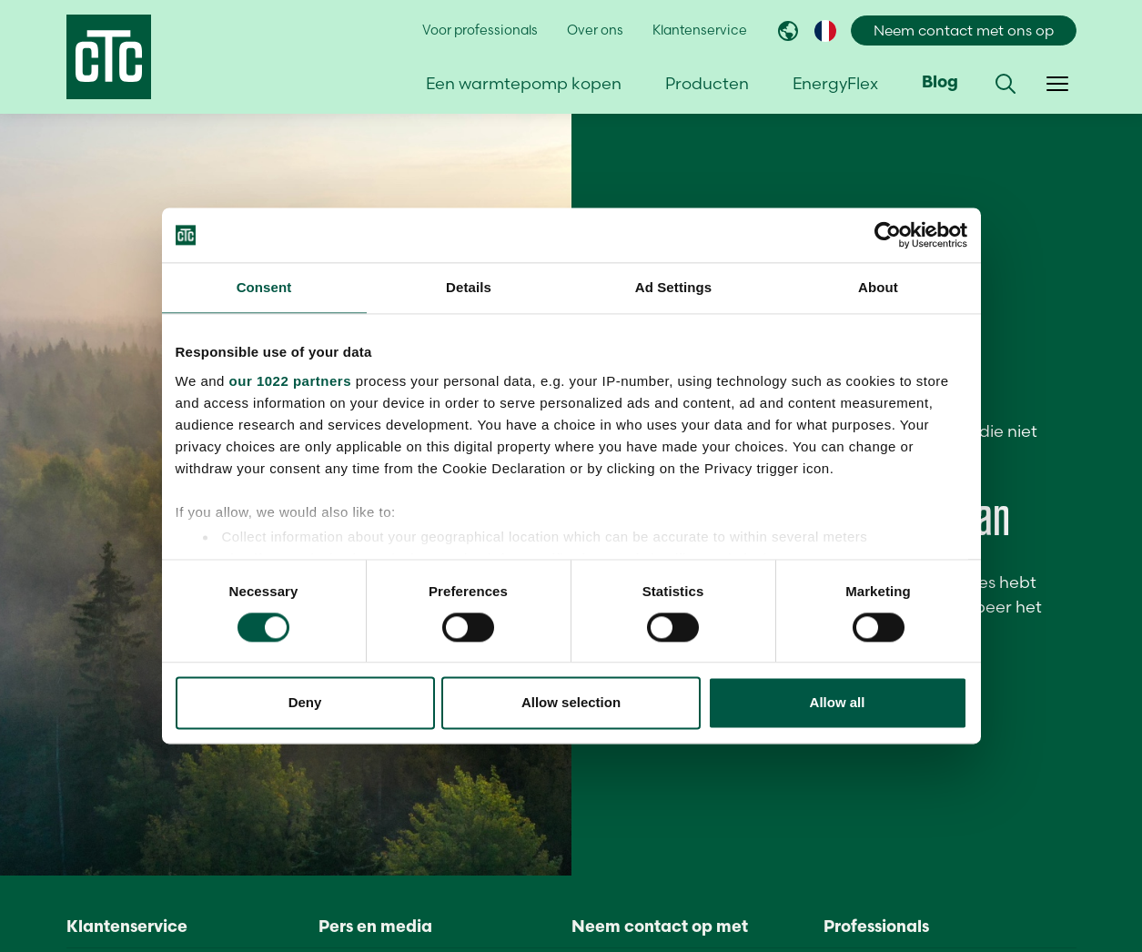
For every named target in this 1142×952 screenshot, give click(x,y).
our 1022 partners (290, 381)
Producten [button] (707, 83)
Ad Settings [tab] (673, 287)
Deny (305, 703)
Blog (940, 83)
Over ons (595, 30)
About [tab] (878, 287)
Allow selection (571, 703)
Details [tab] (468, 287)
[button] (1005, 83)
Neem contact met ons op (964, 30)
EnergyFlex (835, 83)
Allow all (837, 703)
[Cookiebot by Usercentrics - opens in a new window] (887, 234)
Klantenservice (699, 30)
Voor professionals (480, 30)
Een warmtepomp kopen (524, 83)
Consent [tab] (264, 287)
